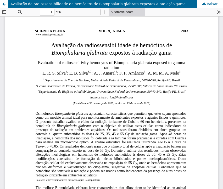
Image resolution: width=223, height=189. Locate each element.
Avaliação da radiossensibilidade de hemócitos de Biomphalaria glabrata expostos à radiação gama (98, 3)
